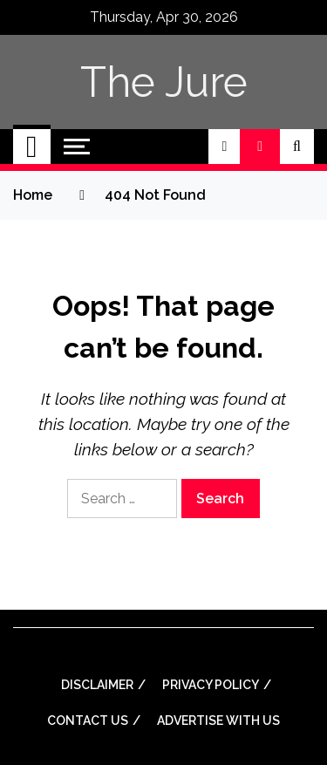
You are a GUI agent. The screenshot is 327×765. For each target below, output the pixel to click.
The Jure (164, 82)
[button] (224, 146)
